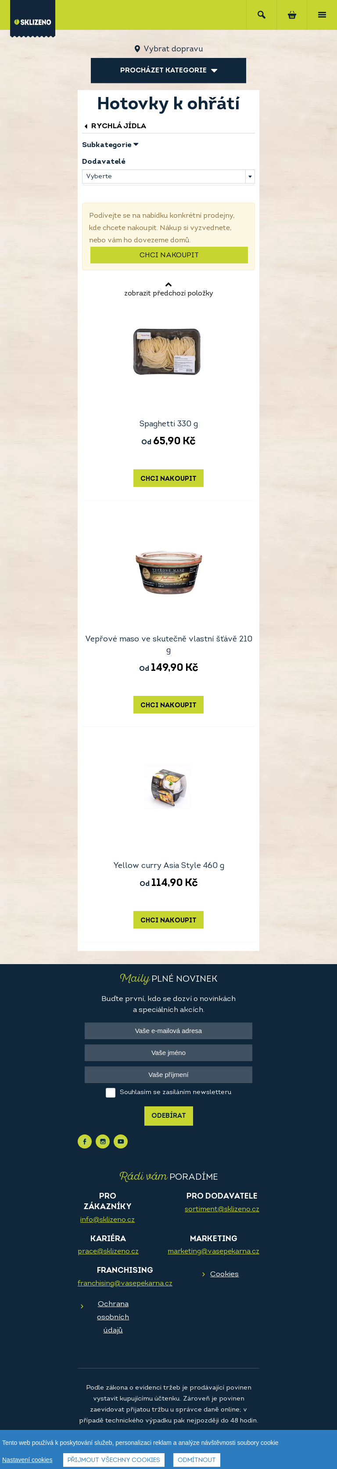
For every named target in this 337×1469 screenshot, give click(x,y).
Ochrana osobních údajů (113, 1317)
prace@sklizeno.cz (108, 1251)
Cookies (224, 1274)
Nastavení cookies (27, 1459)
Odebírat (168, 1116)
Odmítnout (197, 1460)
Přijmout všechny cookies (114, 1460)
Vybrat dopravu (173, 49)
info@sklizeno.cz (107, 1220)
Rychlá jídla (114, 126)
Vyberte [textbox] (99, 176)
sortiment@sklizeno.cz (222, 1209)
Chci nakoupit (169, 255)
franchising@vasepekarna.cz (125, 1283)
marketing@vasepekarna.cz (213, 1251)
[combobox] (168, 176)
